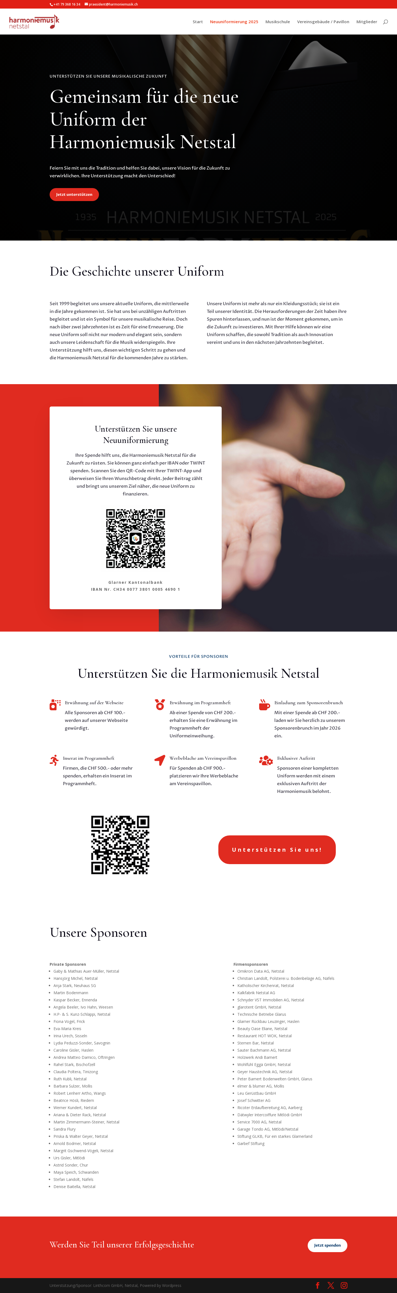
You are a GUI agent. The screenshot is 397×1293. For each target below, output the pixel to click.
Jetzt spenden (327, 1245)
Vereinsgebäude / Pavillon (323, 22)
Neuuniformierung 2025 (234, 22)
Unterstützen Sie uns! (277, 849)
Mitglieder (366, 22)
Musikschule (277, 22)
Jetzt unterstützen (74, 194)
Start (198, 22)
